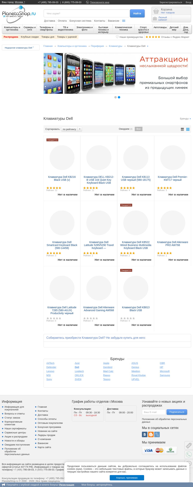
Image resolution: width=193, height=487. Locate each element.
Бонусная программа (49, 427)
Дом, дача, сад (186, 29)
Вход (188, 2)
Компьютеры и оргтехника (12, 28)
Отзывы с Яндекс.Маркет (175, 37)
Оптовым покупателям (50, 423)
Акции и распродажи (16, 436)
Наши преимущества (131, 37)
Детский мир (174, 28)
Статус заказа (12, 417)
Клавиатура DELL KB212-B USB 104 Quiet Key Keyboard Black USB (99, 179)
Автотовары (160, 27)
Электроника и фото (84, 28)
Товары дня (47, 36)
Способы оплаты (47, 419)
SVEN (78, 379)
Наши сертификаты (15, 428)
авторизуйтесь (104, 484)
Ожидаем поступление (17, 444)
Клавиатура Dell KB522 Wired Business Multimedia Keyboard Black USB (135, 245)
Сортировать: (52, 129)
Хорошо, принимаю (127, 477)
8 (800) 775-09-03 (71, 2)
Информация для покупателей (14, 408)
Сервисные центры (15, 432)
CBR (162, 363)
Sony (49, 379)
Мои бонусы (88, 484)
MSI (49, 375)
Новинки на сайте (47, 431)
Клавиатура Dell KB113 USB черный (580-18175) (136, 178)
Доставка (49, 20)
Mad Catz (108, 371)
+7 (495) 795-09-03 (48, 2)
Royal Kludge (138, 375)
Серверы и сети (29, 28)
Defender (51, 367)
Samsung (165, 375)
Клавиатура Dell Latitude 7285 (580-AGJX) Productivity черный (61, 310)
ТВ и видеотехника (65, 28)
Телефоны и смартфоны (46, 28)
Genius (135, 367)
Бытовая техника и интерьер (103, 29)
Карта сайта (44, 447)
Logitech (79, 371)
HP (161, 367)
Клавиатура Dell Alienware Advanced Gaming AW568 (98, 309)
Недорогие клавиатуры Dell (19, 47)
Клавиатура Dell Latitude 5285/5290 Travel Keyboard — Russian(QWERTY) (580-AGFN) (99, 248)
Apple (106, 363)
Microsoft (165, 371)
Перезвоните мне (99, 2)
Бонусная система (80, 20)
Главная (48, 46)
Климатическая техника (123, 28)
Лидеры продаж (46, 435)
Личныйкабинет (160, 18)
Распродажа (11, 36)
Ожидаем (126, 129)
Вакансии (113, 20)
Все (139, 128)
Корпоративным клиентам (13, 423)
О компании (44, 439)
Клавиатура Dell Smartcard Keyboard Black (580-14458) (62, 245)
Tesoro (106, 379)
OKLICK (79, 375)
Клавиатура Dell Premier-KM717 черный (172, 178)
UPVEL (135, 379)
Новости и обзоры (15, 440)
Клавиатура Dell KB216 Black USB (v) (62, 178)
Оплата (62, 20)
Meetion (135, 371)
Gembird (107, 367)
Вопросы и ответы (15, 413)
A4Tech (50, 363)
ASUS (134, 363)
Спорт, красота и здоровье (143, 29)
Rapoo (106, 375)
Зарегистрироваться (171, 2)
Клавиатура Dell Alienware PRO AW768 (172, 244)
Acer (77, 363)
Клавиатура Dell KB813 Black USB (136, 309)
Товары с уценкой (67, 36)
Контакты (99, 20)
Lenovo (50, 371)
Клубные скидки (30, 36)
